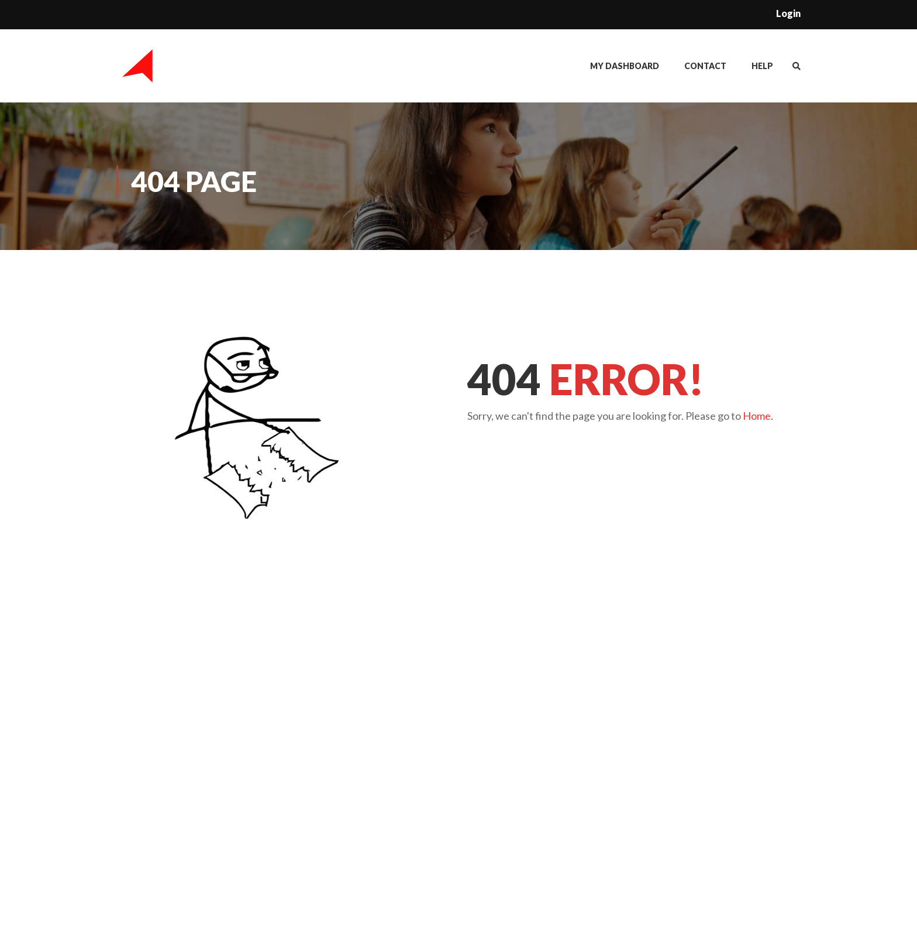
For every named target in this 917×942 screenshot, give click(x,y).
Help (762, 66)
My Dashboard (624, 66)
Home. (758, 416)
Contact (705, 66)
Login (788, 13)
